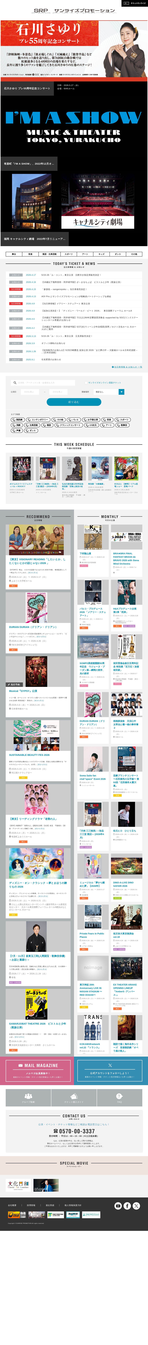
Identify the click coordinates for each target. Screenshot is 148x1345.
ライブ (13, 778)
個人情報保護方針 (73, 1205)
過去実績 (50, 1205)
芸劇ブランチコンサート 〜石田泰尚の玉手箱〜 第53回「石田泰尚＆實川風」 (126, 780)
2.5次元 (93, 425)
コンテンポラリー (40, 420)
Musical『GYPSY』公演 (23, 691)
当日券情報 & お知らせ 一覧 (128, 367)
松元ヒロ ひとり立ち (124, 831)
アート (85, 254)
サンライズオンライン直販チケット (104, 383)
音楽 (30, 254)
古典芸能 (33, 425)
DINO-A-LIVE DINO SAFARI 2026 (123, 884)
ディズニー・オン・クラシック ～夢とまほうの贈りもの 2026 (38, 885)
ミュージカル (14, 714)
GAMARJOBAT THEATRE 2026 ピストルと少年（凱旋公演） (37, 1025)
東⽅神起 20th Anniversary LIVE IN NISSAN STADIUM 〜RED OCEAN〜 (91, 989)
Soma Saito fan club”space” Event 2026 (93, 777)
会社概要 (12, 1205)
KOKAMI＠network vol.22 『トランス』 (90, 1046)
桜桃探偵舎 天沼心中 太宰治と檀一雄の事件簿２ (125, 724)
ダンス (118, 254)
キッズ (101, 254)
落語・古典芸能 (49, 254)
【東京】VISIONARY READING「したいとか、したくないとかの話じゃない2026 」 (37, 561)
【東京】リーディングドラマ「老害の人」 (33, 818)
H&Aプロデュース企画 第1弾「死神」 (126, 610)
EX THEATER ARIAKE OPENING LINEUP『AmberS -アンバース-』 (125, 989)
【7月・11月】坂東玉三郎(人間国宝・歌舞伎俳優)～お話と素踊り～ (37, 958)
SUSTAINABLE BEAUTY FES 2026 (29, 755)
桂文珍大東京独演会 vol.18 (123, 935)
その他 (134, 254)
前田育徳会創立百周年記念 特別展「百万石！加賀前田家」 (126, 666)
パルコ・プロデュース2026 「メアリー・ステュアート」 (93, 612)
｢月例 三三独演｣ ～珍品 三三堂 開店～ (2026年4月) (92, 834)
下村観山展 (85, 553)
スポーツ (69, 254)
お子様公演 (93, 420)
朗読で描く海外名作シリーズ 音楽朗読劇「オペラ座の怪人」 (125, 1047)
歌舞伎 (124, 425)
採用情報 (31, 1205)
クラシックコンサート (70, 425)
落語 (49, 425)
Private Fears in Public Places (92, 935)
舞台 (14, 254)
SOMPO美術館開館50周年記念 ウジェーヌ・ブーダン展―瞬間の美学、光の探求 (92, 668)
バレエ (75, 420)
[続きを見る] (33, 573)
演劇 (18, 425)
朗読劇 (19, 420)
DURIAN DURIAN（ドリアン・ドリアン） (33, 627)
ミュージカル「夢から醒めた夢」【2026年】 (92, 884)
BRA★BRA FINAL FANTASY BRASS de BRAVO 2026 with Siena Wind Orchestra (126, 558)
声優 (18, 430)
